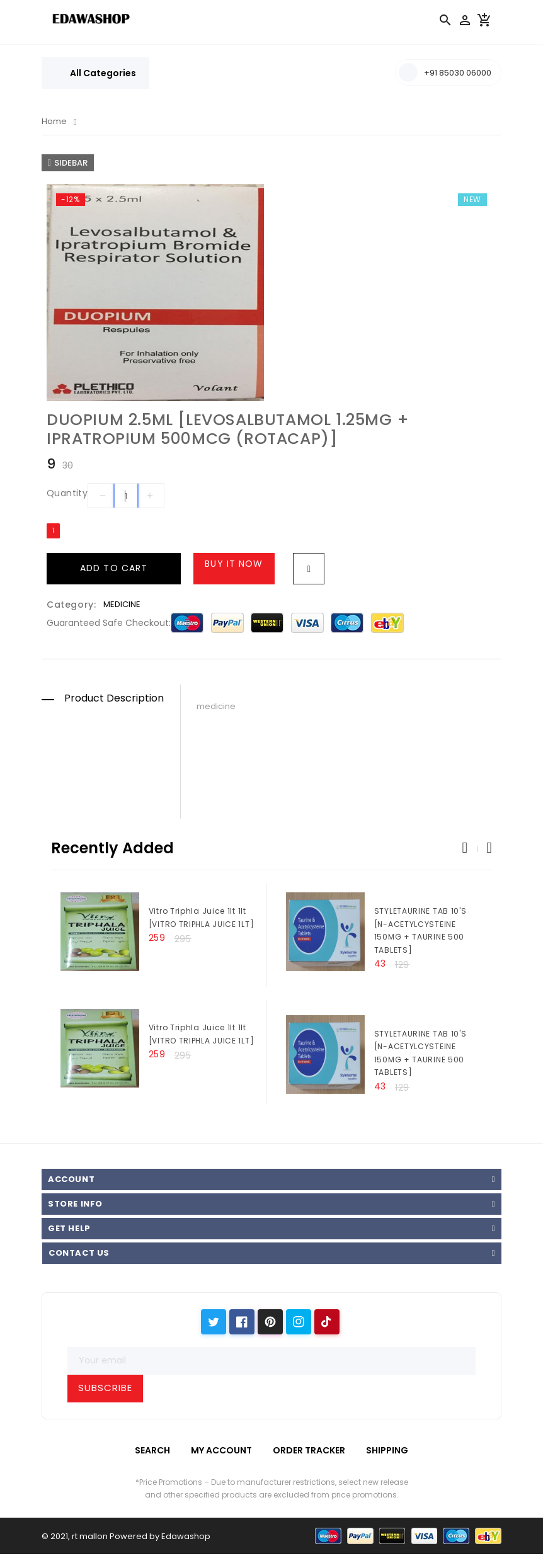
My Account (221, 1450)
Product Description (114, 698)
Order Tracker (309, 1450)
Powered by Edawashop (160, 1536)
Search (152, 1450)
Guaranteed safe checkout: (109, 623)
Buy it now (234, 563)
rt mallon (90, 1536)
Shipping (387, 1450)
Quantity (67, 493)
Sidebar (68, 163)
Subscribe (105, 1387)
